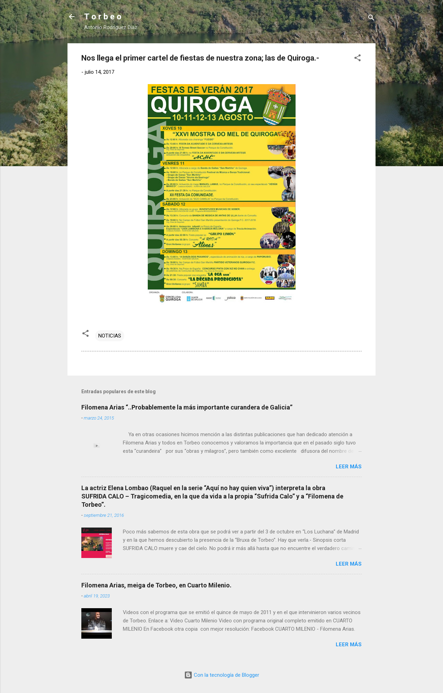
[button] (357, 59)
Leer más (349, 467)
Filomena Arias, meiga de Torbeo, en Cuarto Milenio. (156, 585)
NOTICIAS (109, 336)
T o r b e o (102, 16)
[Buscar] (371, 18)
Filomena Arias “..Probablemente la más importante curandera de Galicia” (186, 407)
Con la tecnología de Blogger (221, 675)
